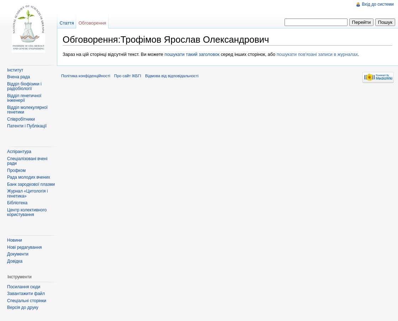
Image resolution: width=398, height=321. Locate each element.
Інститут (15, 70)
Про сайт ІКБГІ (127, 76)
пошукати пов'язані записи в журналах (317, 54)
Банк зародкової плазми (31, 184)
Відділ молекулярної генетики (27, 110)
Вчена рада (18, 76)
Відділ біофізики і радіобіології (24, 86)
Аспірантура (19, 151)
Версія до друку (22, 307)
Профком (16, 170)
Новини (14, 240)
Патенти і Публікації (27, 125)
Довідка (14, 261)
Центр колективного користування (27, 212)
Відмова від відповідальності (171, 76)
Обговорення (92, 23)
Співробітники (21, 119)
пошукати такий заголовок (192, 54)
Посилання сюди (23, 286)
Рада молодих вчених (28, 177)
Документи (17, 254)
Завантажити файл (26, 293)
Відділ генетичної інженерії (24, 98)
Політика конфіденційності (85, 76)
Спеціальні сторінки (26, 300)
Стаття (66, 23)
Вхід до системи (378, 4)
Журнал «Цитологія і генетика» (27, 194)
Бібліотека (17, 202)
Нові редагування (24, 247)
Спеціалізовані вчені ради (27, 161)
